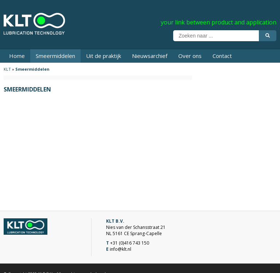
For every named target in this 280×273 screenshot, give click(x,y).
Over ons (190, 55)
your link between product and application (218, 22)
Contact (222, 55)
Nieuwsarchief (149, 55)
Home (17, 55)
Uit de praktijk (103, 55)
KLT (7, 69)
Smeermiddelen (55, 55)
